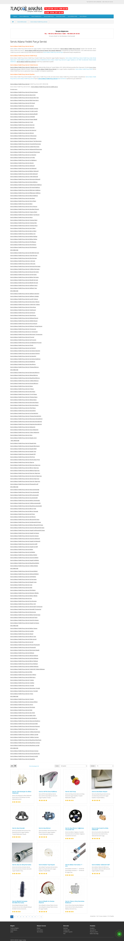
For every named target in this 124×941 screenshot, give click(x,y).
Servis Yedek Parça (49, 16)
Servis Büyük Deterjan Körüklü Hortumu (19, 902)
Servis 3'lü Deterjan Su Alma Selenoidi (21, 792)
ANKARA (16, 940)
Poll (64, 933)
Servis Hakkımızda (24, 16)
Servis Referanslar (22, 22)
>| (41, 917)
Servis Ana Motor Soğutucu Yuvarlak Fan (74, 828)
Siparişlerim (93, 930)
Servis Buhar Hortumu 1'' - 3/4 (74, 865)
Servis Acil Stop (70, 791)
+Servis (15, 16)
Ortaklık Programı (67, 932)
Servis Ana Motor (45, 828)
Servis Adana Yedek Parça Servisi (38, 22)
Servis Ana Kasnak (18, 828)
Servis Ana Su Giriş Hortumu (21, 865)
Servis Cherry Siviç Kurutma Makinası (74, 902)
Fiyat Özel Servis (52, 78)
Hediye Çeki (66, 930)
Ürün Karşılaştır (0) (34, 766)
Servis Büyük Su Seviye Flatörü (46, 902)
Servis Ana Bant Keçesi (99, 791)
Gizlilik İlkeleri (13, 930)
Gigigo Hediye (22, 940)
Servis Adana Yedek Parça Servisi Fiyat (53, 52)
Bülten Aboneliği (94, 933)
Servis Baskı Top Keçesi (47, 865)
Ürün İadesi (40, 930)
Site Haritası (40, 932)
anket (11, 932)
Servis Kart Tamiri (60, 16)
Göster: (93, 766)
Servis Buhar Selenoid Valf (101, 865)
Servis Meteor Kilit (72, 16)
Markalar (65, 928)
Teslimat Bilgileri (14, 928)
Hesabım (92, 928)
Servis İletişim (83, 16)
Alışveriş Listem (94, 932)
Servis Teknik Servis (36, 16)
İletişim (39, 928)
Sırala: (57, 766)
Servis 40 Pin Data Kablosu (48, 791)
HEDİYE (12, 940)
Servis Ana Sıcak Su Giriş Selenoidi (100, 828)
